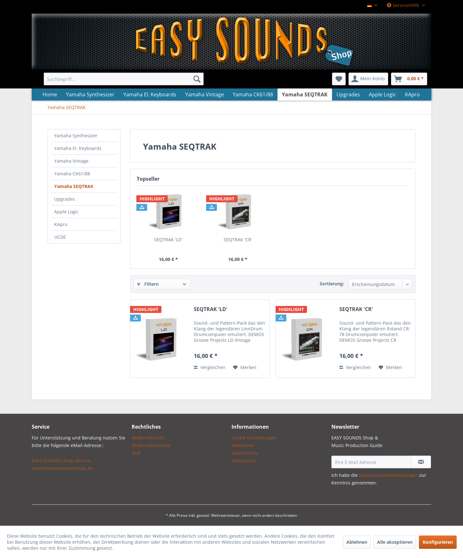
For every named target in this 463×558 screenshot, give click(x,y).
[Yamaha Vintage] (204, 94)
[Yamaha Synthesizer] (90, 94)
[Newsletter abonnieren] (421, 462)
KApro (60, 224)
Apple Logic (66, 212)
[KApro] (412, 94)
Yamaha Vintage (71, 161)
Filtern (148, 284)
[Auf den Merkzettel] (245, 367)
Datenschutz (245, 453)
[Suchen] (197, 79)
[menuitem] (124, 79)
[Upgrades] (348, 94)
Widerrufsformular (152, 445)
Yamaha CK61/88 (72, 174)
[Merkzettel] (339, 79)
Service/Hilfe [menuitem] (404, 5)
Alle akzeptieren (395, 542)
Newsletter (243, 445)
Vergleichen (209, 367)
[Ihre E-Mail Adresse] (371, 462)
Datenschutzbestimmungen (388, 475)
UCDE (60, 237)
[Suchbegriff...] (124, 79)
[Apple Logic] (382, 94)
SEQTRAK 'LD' (168, 240)
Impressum (244, 460)
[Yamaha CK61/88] (252, 94)
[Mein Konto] (368, 79)
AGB (136, 453)
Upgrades (64, 199)
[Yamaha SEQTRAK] (304, 94)
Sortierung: (332, 284)
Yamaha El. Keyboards (77, 148)
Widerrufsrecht (148, 438)
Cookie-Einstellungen (254, 438)
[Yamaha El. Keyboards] (150, 94)
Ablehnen (356, 542)
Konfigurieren (438, 542)
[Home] (50, 94)
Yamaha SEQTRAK (73, 186)
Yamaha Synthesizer (75, 136)
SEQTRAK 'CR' (238, 240)
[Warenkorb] (409, 79)
